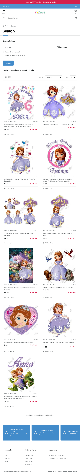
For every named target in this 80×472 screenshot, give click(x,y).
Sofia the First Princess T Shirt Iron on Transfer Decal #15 (58, 289)
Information (8, 450)
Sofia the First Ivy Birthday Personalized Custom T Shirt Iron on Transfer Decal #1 (20, 397)
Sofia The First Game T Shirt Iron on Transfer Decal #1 (19, 234)
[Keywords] (28, 47)
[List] (9, 77)
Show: (66, 77)
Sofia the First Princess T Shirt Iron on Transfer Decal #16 (19, 180)
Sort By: (41, 77)
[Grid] (5, 77)
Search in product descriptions (14, 55)
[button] (9, 134)
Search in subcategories (12, 52)
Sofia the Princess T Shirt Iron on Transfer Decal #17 (58, 343)
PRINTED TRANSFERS (10, 121)
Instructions (53, 450)
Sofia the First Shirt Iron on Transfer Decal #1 (18, 342)
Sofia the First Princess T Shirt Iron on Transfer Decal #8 (19, 289)
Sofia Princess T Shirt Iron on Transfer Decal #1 (58, 125)
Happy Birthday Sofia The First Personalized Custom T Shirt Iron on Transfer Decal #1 (18, 126)
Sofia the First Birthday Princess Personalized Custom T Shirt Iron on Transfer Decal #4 (57, 180)
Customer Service (31, 450)
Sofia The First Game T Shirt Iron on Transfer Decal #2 (57, 234)
